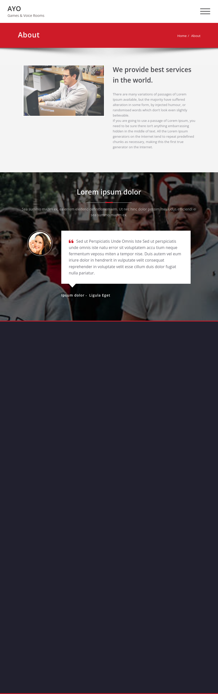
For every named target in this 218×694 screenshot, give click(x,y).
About (196, 35)
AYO (14, 8)
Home (182, 35)
